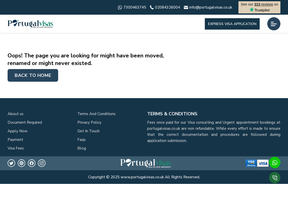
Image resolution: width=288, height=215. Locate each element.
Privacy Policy (89, 122)
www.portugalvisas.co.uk (142, 177)
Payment (15, 139)
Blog (81, 148)
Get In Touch (88, 131)
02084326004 (165, 7)
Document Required (25, 122)
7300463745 (132, 7)
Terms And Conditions (96, 113)
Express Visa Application (232, 24)
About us (16, 113)
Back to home (33, 75)
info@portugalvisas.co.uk (208, 7)
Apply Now (18, 131)
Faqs (81, 139)
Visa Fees (16, 148)
